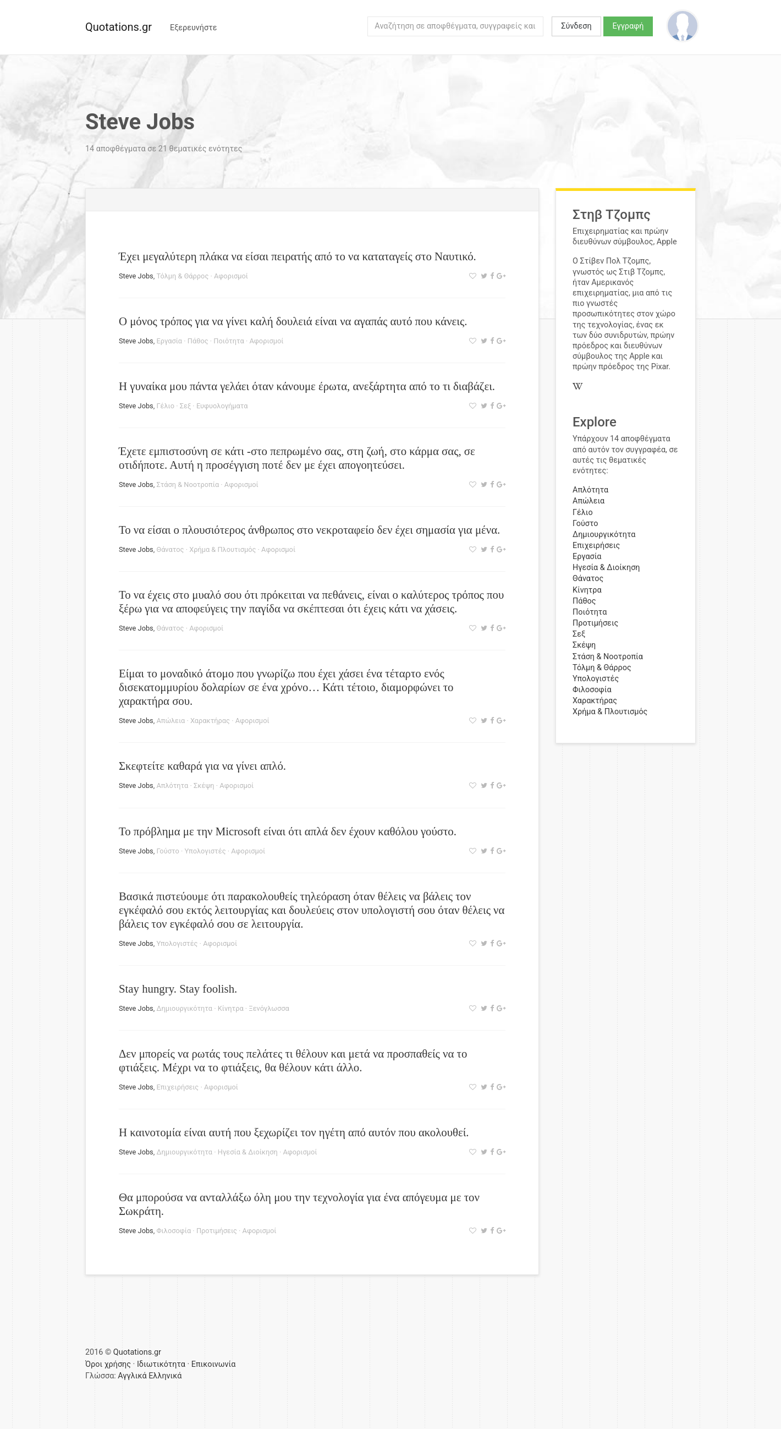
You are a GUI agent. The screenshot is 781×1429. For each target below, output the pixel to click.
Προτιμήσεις (216, 1231)
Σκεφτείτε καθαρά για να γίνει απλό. (202, 765)
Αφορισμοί (231, 276)
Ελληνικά (165, 1376)
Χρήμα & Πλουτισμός (222, 549)
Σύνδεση (576, 26)
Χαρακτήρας (210, 720)
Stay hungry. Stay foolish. (178, 988)
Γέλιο (165, 406)
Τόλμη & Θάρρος (182, 276)
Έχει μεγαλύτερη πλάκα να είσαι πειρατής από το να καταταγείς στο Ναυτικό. (297, 256)
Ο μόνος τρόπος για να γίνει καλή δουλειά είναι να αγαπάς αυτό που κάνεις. (293, 321)
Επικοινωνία (213, 1364)
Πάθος (198, 341)
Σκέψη (204, 785)
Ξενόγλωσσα (269, 1008)
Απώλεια (170, 720)
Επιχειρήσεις (177, 1087)
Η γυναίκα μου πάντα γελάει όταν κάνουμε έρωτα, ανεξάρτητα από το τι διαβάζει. (307, 386)
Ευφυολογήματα (222, 406)
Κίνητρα (231, 1008)
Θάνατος (170, 549)
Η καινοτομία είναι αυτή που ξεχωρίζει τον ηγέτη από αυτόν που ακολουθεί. (294, 1132)
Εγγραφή (628, 26)
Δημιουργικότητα (184, 1008)
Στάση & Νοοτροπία (187, 484)
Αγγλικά (132, 1376)
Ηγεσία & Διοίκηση (248, 1152)
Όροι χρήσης (108, 1364)
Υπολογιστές (205, 851)
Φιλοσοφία (173, 1231)
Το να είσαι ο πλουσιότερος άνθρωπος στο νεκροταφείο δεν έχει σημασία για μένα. (309, 529)
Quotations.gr (118, 27)
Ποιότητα (228, 341)
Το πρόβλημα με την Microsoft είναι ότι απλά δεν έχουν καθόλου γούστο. (288, 831)
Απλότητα (172, 785)
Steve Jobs (136, 276)
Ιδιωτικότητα (161, 1364)
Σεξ (185, 406)
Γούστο (167, 851)
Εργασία (169, 341)
